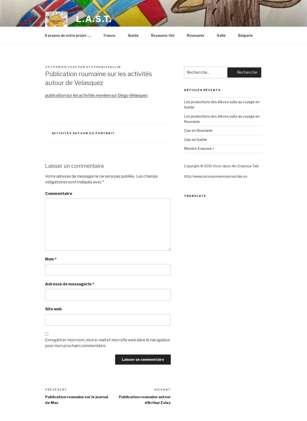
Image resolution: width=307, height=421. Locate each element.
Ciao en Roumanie (198, 130)
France (112, 35)
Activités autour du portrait (83, 133)
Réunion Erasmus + (199, 148)
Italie (223, 35)
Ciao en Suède (195, 140)
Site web (53, 309)
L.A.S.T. (94, 19)
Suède (135, 35)
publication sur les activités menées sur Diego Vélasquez (96, 95)
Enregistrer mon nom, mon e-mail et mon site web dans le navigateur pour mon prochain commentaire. (107, 343)
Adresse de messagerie (69, 284)
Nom (51, 259)
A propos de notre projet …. (70, 35)
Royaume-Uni (165, 35)
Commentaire (58, 193)
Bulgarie (247, 35)
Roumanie (198, 35)
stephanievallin (103, 67)
